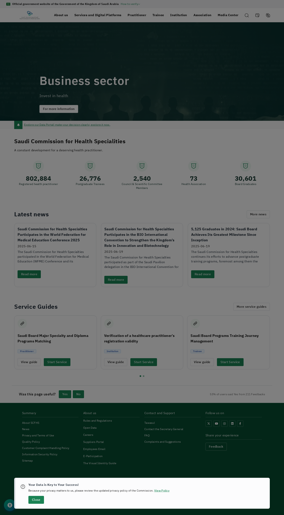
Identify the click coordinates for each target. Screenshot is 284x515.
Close (36, 499)
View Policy (161, 491)
